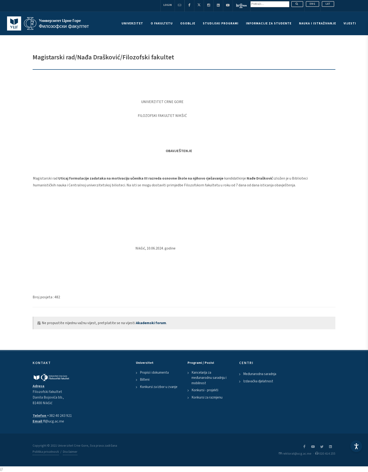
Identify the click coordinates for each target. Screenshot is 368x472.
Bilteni (145, 379)
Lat (328, 4)
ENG (312, 4)
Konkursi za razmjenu (207, 397)
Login (167, 5)
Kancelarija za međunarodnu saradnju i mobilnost (209, 378)
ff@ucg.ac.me (53, 421)
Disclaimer (70, 451)
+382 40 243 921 (59, 415)
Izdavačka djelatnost (258, 381)
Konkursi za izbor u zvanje (158, 386)
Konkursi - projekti (205, 390)
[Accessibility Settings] (356, 446)
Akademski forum (151, 323)
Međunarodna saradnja (259, 374)
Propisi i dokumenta (154, 372)
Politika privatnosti (46, 451)
